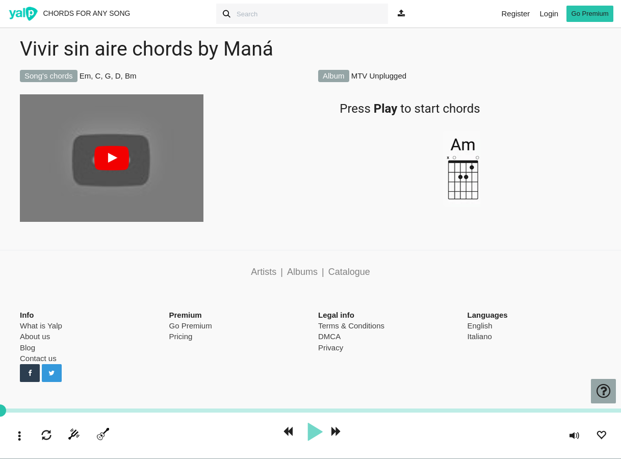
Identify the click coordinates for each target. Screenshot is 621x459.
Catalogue (349, 272)
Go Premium (190, 325)
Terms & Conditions (351, 325)
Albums (302, 272)
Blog (27, 347)
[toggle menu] (20, 436)
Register (515, 13)
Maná (248, 49)
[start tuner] (74, 436)
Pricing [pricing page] (181, 336)
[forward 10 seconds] (336, 432)
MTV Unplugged (378, 75)
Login (548, 13)
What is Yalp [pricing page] (41, 325)
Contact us (38, 358)
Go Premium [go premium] (590, 13)
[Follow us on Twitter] (52, 373)
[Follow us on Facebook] (30, 373)
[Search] (302, 14)
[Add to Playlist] (601, 436)
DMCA (329, 336)
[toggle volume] (574, 436)
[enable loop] (46, 436)
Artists (263, 272)
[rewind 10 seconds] (287, 432)
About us (35, 336)
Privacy (330, 347)
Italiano (480, 336)
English (480, 325)
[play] (314, 432)
